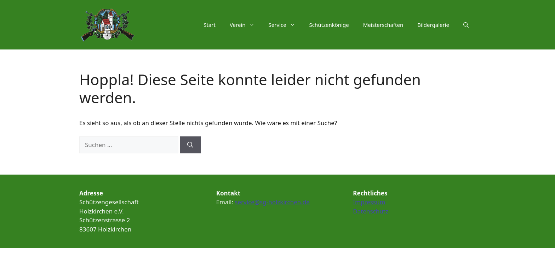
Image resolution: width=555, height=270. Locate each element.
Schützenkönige (329, 24)
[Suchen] (190, 144)
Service (285, 24)
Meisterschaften (383, 24)
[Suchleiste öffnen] (466, 24)
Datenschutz (370, 211)
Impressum (369, 202)
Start (210, 24)
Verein (246, 24)
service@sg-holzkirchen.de (272, 202)
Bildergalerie (433, 24)
